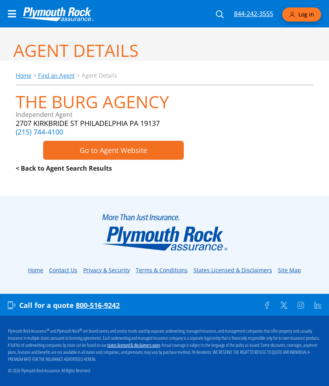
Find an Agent (56, 75)
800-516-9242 (98, 305)
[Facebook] (267, 305)
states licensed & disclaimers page (133, 345)
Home (23, 75)
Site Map (289, 270)
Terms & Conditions (162, 270)
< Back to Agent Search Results (64, 168)
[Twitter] (283, 305)
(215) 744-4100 (39, 132)
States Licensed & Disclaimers (233, 270)
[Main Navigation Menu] (12, 13)
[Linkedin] (317, 305)
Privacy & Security (106, 270)
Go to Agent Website (113, 150)
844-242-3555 (253, 13)
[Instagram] (300, 305)
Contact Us (63, 270)
